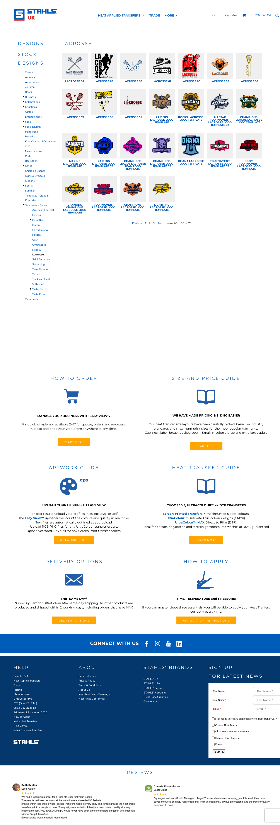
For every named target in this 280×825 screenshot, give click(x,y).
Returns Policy (87, 676)
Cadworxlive (150, 701)
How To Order (22, 716)
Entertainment (33, 116)
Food (28, 121)
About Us (84, 690)
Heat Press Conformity (92, 698)
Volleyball (38, 284)
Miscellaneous (33, 151)
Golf (35, 240)
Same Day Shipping (25, 708)
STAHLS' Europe (153, 688)
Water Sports (40, 289)
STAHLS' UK (150, 679)
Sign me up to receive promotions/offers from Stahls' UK (246, 718)
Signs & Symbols (35, 176)
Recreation (31, 161)
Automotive (32, 82)
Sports (29, 185)
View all (30, 72)
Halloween (31, 131)
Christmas (31, 107)
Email (217, 708)
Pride (28, 156)
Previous (137, 223)
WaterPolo (38, 294)
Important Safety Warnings (94, 694)
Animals (30, 77)
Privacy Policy (87, 680)
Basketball (38, 220)
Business (30, 97)
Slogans (30, 181)
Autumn (30, 87)
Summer (30, 190)
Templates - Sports (36, 205)
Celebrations (32, 102)
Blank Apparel (22, 694)
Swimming (38, 264)
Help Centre (20, 726)
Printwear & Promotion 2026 (30, 712)
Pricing (18, 690)
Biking (36, 225)
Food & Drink (33, 126)
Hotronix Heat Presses (227, 738)
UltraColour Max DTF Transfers (232, 731)
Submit (219, 751)
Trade (17, 685)
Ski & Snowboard (42, 259)
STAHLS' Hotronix (154, 692)
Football (37, 235)
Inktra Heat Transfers (26, 721)
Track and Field (41, 279)
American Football (43, 210)
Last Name (219, 700)
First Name (220, 691)
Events (218, 744)
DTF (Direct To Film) (25, 703)
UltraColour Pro (23, 698)
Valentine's (31, 299)
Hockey (36, 250)
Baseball (37, 215)
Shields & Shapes (35, 171)
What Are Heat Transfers (28, 730)
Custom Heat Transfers (227, 725)
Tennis (36, 274)
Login (215, 15)
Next (159, 223)
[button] (244, 15)
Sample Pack (21, 676)
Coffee (29, 111)
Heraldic (30, 136)
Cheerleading (40, 230)
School (29, 166)
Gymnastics (39, 245)
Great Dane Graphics (155, 697)
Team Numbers (41, 269)
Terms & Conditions (90, 685)
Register (230, 15)
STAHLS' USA (151, 683)
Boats (28, 92)
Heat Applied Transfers (27, 680)
